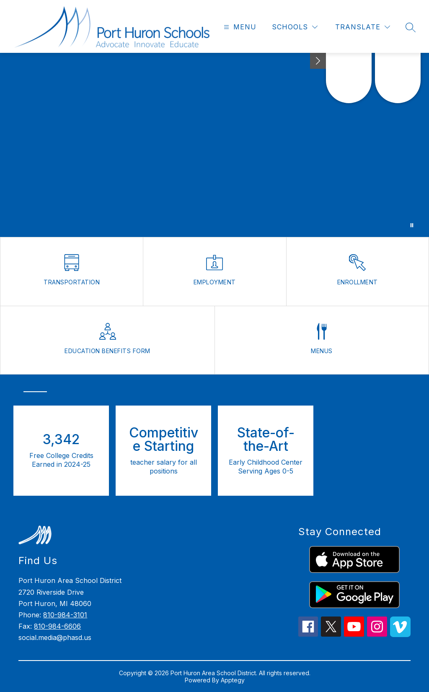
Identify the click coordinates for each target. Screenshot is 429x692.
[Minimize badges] (318, 61)
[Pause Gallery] (412, 225)
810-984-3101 (65, 615)
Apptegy (233, 680)
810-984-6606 (57, 626)
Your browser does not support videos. (214, 145)
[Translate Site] (362, 27)
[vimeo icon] (400, 634)
